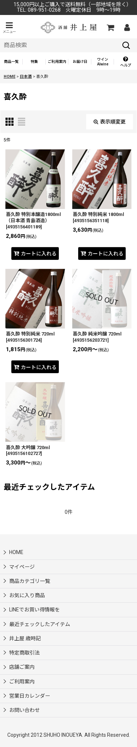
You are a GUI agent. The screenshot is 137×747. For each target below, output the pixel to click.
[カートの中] (110, 27)
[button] (9, 27)
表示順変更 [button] (110, 122)
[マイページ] (126, 27)
